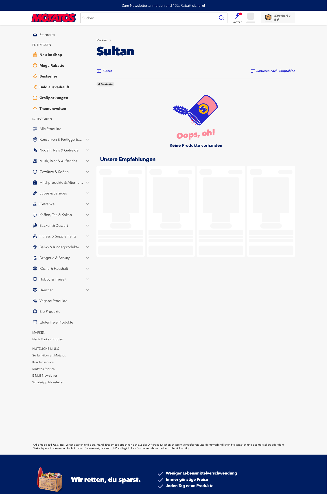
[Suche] (148, 18)
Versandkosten (74, 444)
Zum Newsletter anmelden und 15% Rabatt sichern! (163, 5)
